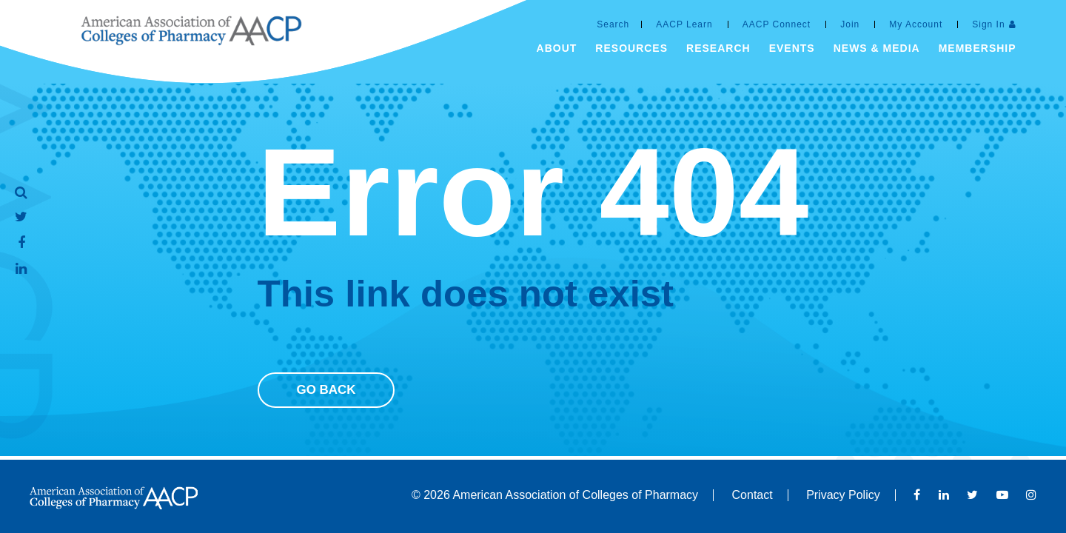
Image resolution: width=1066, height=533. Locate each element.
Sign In (988, 24)
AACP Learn (684, 24)
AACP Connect (776, 24)
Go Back (325, 390)
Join (849, 24)
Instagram (1031, 494)
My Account (915, 24)
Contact (752, 495)
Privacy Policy (843, 495)
